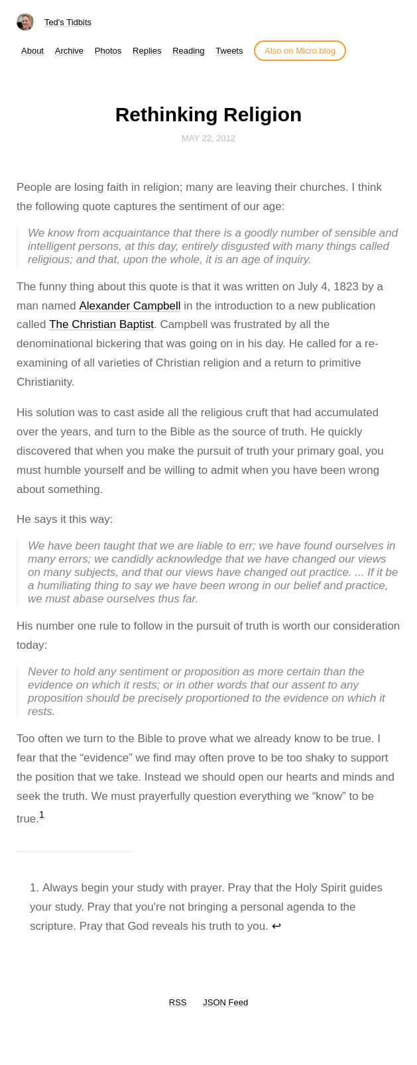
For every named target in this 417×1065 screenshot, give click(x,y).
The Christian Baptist (101, 324)
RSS (178, 1002)
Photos (108, 51)
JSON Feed (225, 1002)
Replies (147, 51)
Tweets (229, 51)
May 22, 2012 (208, 138)
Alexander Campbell (130, 306)
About (32, 51)
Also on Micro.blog (300, 51)
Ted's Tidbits (67, 22)
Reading (188, 51)
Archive (69, 51)
